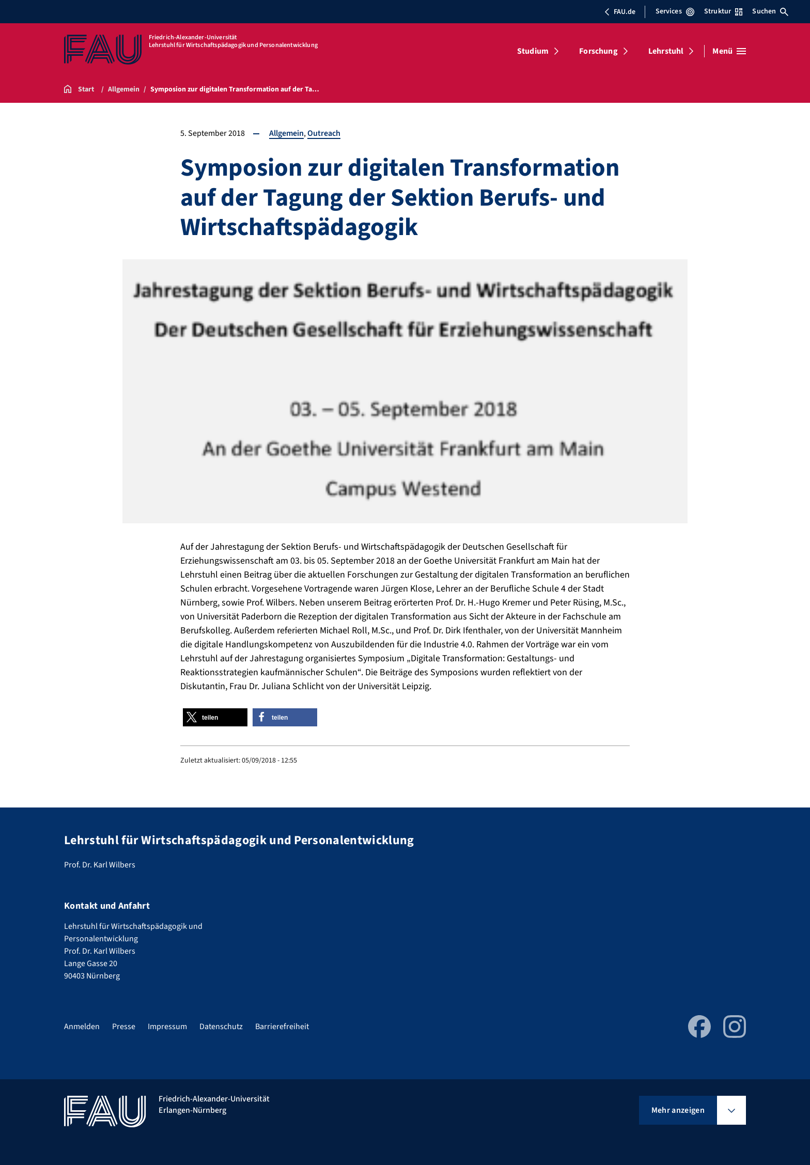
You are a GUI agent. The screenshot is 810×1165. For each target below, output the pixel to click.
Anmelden (82, 1026)
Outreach (323, 133)
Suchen (770, 11)
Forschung (598, 51)
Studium (533, 51)
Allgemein (286, 133)
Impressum (167, 1026)
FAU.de (620, 12)
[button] (215, 717)
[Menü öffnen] (729, 51)
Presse (123, 1026)
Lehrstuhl (665, 51)
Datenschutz (221, 1026)
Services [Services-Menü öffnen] (675, 11)
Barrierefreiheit (282, 1026)
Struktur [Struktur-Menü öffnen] (723, 11)
